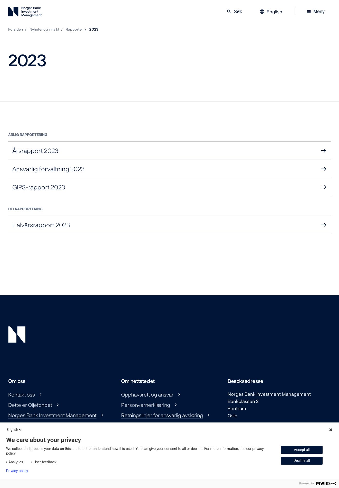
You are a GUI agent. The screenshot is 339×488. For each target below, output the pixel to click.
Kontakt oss (21, 394)
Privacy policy (17, 471)
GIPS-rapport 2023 (38, 187)
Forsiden (15, 29)
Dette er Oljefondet (30, 405)
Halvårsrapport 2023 (41, 224)
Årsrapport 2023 (35, 150)
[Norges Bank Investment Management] (25, 13)
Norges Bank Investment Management (52, 415)
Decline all (302, 460)
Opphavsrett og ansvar (147, 394)
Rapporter (74, 29)
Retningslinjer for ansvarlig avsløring (162, 415)
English (14, 430)
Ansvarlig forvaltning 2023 (48, 168)
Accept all (302, 450)
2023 (93, 29)
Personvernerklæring (145, 405)
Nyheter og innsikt (44, 29)
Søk (234, 11)
